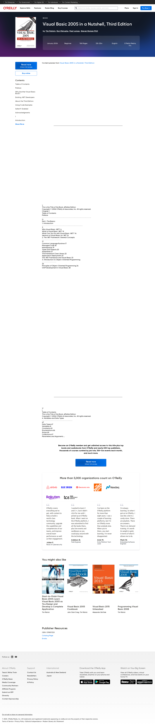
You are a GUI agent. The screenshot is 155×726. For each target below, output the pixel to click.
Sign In (135, 8)
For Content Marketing (70, 2)
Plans (127, 8)
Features (37, 8)
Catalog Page (47, 636)
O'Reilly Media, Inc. (130, 44)
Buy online (26, 73)
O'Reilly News (7, 679)
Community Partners (10, 686)
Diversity (5, 695)
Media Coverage (8, 682)
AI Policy (30, 682)
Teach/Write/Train (9, 672)
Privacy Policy (32, 679)
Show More (19, 124)
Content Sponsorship (10, 699)
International (52, 668)
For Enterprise (10, 2)
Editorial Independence (33, 721)
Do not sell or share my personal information (17, 715)
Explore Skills (25, 8)
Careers (5, 676)
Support (31, 668)
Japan (49, 676)
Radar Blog (49, 8)
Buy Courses (63, 8)
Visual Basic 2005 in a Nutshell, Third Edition (77, 63)
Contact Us (31, 672)
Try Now (146, 8)
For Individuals (53, 2)
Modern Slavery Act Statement (53, 721)
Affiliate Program (9, 689)
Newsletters (31, 676)
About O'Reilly (9, 668)
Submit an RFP (7, 692)
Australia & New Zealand (56, 672)
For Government (24, 2)
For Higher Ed (39, 2)
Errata (44, 638)
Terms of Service (7, 721)
